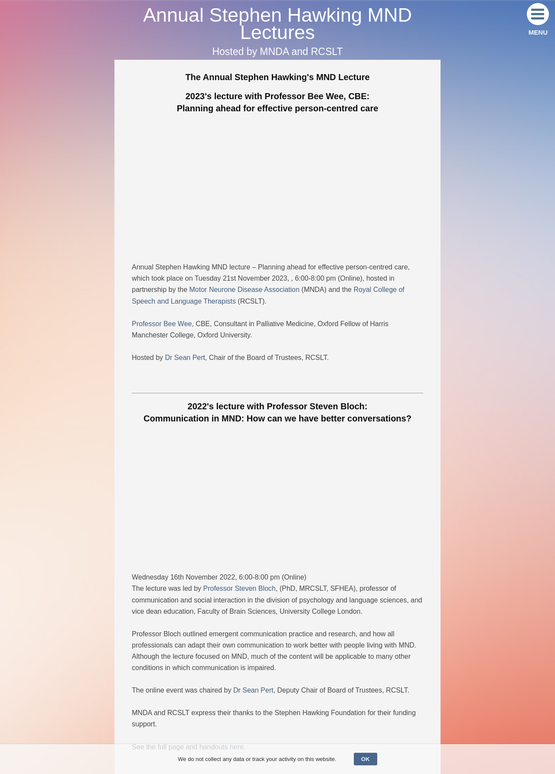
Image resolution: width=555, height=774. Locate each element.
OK (365, 759)
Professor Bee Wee (162, 323)
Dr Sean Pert (253, 690)
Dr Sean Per (184, 357)
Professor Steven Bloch (239, 588)
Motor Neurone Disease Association (244, 289)
